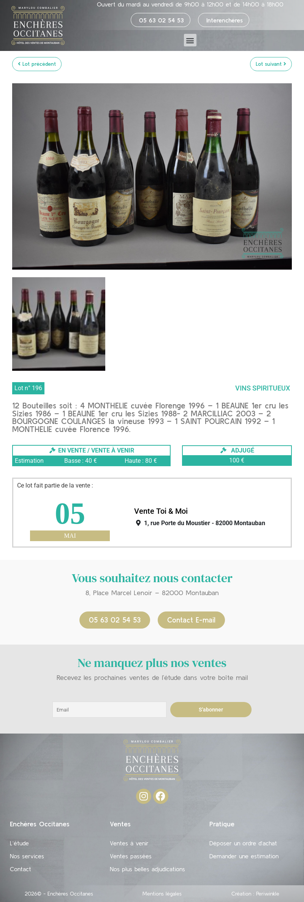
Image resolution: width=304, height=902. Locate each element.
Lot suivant (271, 64)
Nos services (27, 856)
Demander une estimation (244, 856)
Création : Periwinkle (255, 894)
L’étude (19, 843)
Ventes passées (131, 856)
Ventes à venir (129, 843)
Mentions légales (162, 894)
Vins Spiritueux (262, 388)
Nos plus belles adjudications (147, 868)
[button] (190, 40)
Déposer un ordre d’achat (243, 843)
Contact (20, 868)
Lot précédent (37, 64)
